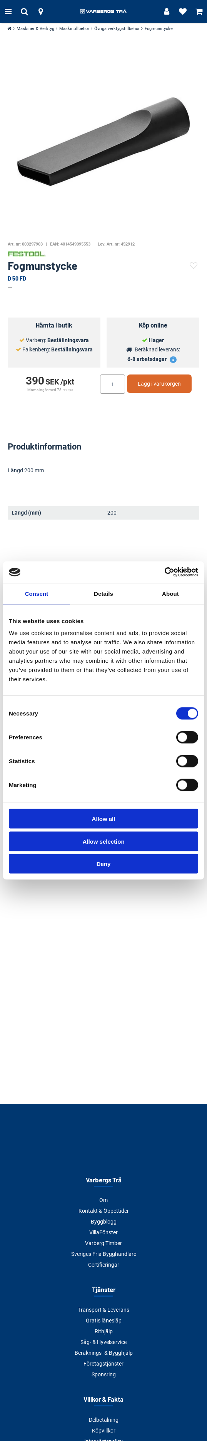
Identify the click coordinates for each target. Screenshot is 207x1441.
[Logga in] (167, 11)
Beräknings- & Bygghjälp (104, 1353)
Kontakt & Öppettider (103, 1211)
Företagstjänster (103, 1364)
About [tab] (170, 593)
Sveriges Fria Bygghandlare (103, 1254)
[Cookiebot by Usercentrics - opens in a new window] (164, 572)
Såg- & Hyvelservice (103, 1342)
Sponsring (104, 1374)
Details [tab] (103, 593)
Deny (104, 864)
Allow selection (103, 841)
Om (103, 1200)
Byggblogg (104, 1222)
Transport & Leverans (103, 1310)
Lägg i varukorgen (159, 384)
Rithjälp (104, 1331)
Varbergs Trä (104, 1180)
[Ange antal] (112, 384)
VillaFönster (103, 1232)
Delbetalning (104, 1420)
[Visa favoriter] (183, 11)
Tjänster (103, 1289)
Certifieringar (103, 1265)
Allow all (103, 819)
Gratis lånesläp (104, 1320)
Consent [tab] (36, 593)
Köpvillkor (103, 1431)
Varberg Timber (103, 1243)
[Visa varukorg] (199, 11)
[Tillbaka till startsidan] (103, 11)
